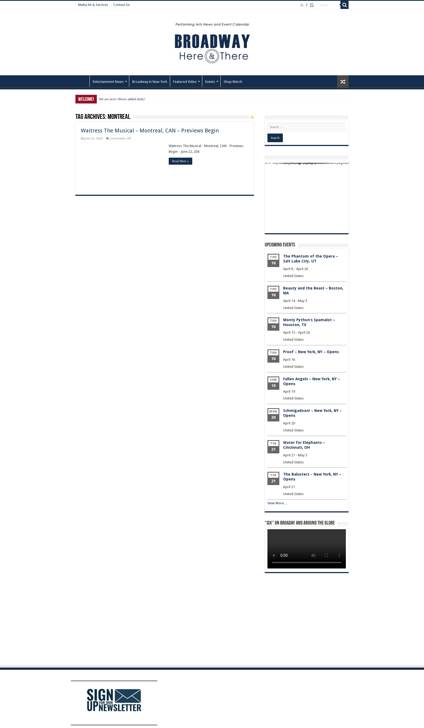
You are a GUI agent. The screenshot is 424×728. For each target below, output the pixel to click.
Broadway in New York (149, 82)
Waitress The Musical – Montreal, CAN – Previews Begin (150, 130)
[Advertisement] (307, 196)
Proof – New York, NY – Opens (311, 352)
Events (210, 82)
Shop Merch (233, 82)
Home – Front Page (82, 81)
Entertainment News (108, 82)
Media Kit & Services (93, 5)
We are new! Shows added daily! (122, 99)
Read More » (180, 161)
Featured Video (185, 82)
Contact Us (121, 5)
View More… (277, 503)
